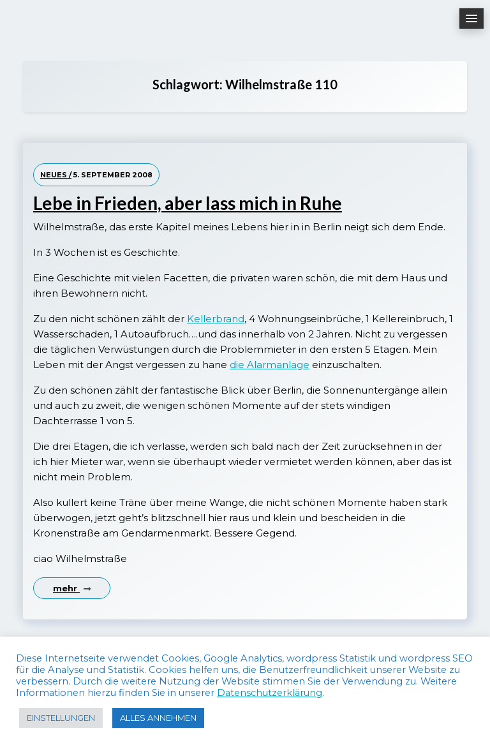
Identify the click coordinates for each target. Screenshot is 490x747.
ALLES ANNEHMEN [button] (158, 718)
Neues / (55, 174)
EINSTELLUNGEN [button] (61, 718)
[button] (471, 18)
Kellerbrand (215, 319)
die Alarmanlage (269, 365)
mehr (72, 588)
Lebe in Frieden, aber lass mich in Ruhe (187, 203)
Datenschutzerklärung (269, 693)
